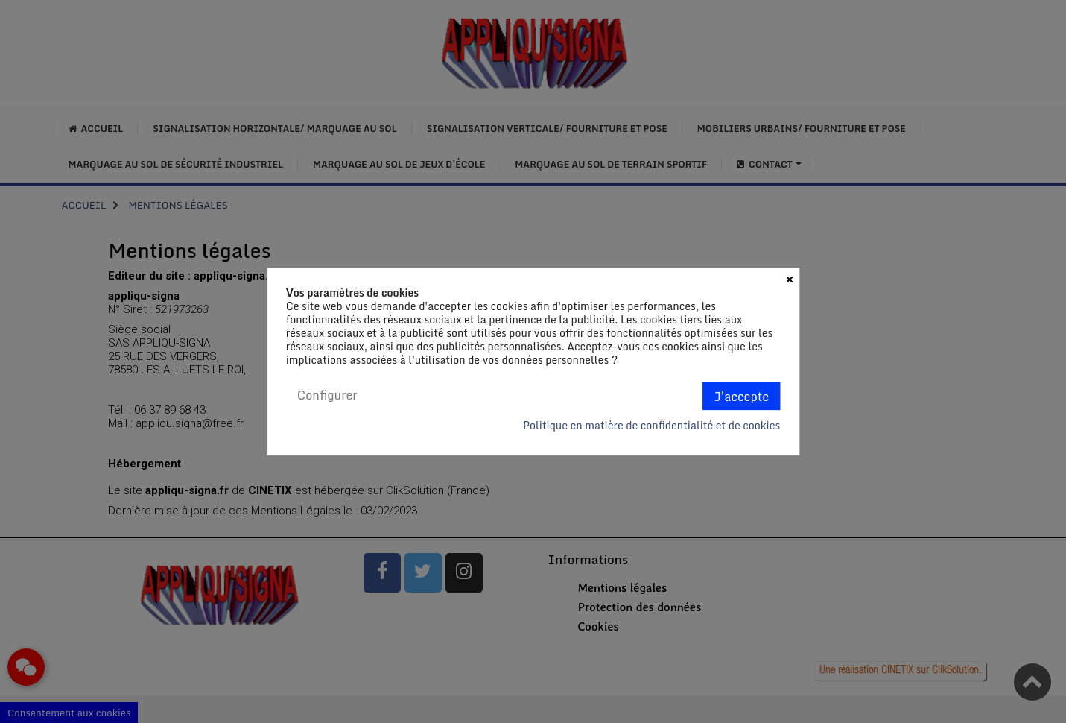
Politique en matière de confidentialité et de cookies (651, 425)
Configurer (327, 395)
